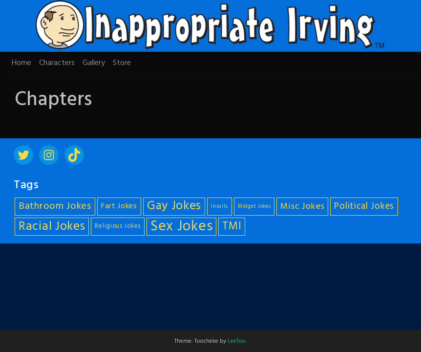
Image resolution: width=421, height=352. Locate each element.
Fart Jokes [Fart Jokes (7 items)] (119, 206)
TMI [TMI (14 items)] (231, 226)
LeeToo (237, 341)
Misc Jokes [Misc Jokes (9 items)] (302, 206)
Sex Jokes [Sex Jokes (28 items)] (181, 227)
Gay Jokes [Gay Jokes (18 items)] (174, 207)
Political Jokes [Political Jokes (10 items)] (364, 206)
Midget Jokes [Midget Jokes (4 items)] (254, 206)
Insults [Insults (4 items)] (219, 206)
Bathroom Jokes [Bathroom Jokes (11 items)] (55, 206)
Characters (57, 63)
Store (122, 63)
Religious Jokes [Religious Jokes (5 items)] (118, 226)
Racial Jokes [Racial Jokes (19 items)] (52, 227)
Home (21, 63)
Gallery (94, 63)
